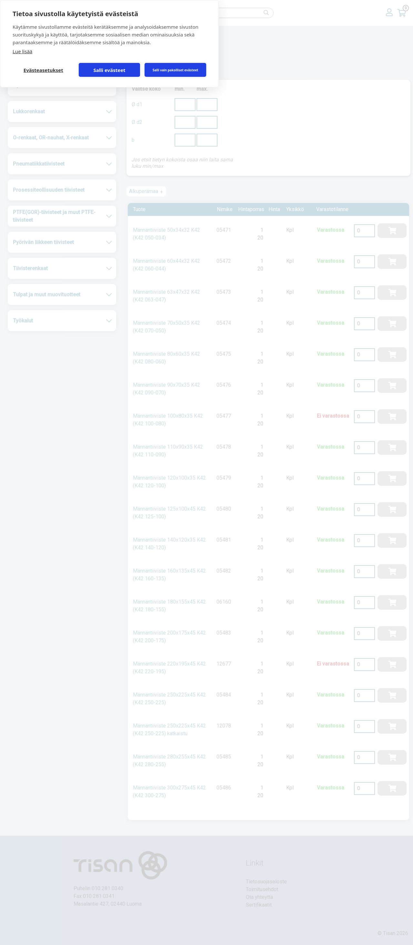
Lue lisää (22, 51)
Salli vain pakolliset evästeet (175, 70)
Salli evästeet (109, 70)
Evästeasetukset (43, 70)
